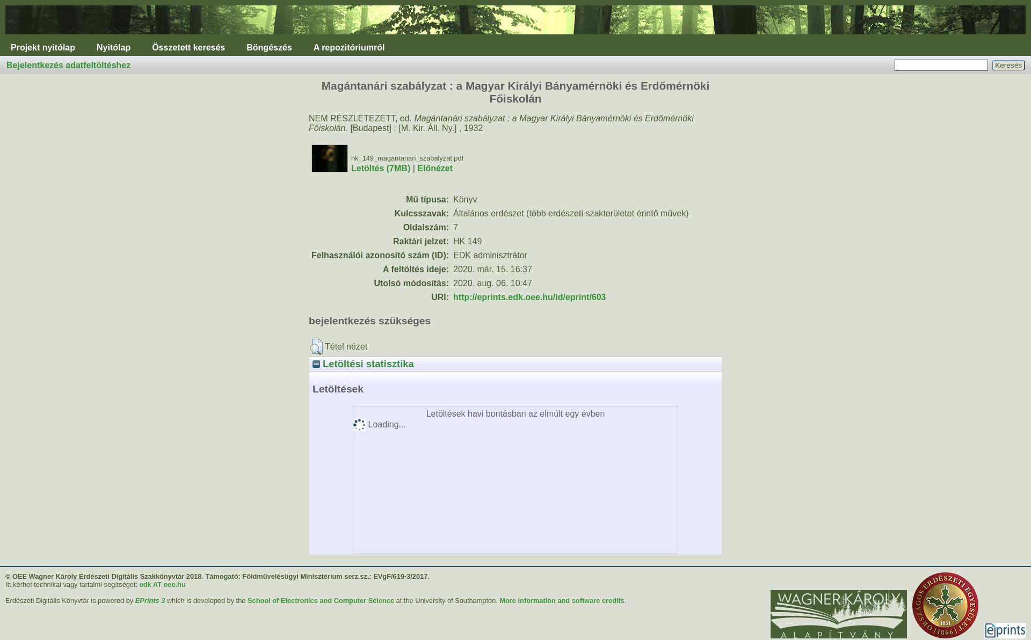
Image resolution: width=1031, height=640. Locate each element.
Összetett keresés (188, 47)
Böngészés (269, 47)
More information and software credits (562, 601)
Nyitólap (113, 47)
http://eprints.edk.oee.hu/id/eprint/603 (529, 297)
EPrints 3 (150, 601)
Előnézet (435, 168)
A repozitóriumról (349, 47)
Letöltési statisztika (363, 363)
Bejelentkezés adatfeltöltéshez (68, 65)
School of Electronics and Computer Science (321, 601)
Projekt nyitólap (43, 47)
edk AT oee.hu (163, 584)
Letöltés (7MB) (380, 168)
